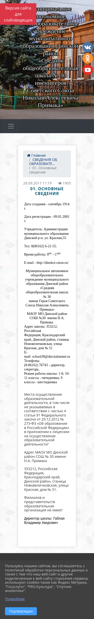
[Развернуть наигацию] (11, 126)
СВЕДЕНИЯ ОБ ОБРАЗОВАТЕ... (43, 161)
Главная (36, 155)
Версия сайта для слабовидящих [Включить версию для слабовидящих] (18, 14)
